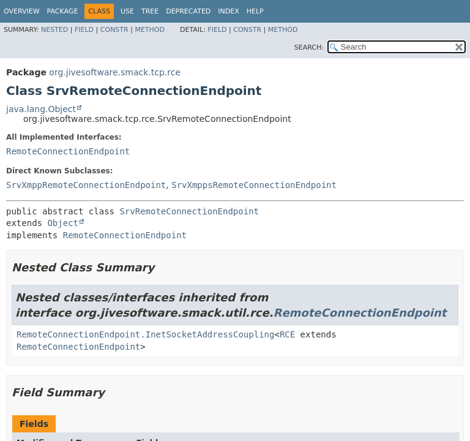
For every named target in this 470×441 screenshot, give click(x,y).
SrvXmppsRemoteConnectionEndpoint (254, 185)
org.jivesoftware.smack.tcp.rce (115, 72)
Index (228, 11)
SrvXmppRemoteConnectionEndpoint (86, 185)
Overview (22, 11)
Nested (54, 30)
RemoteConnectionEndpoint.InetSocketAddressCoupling (145, 334)
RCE (287, 334)
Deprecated (188, 11)
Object (62, 223)
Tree (150, 11)
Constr (114, 30)
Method (150, 30)
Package (62, 11)
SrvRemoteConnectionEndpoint (189, 211)
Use (127, 11)
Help (255, 11)
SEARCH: (309, 47)
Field (84, 30)
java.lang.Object (41, 109)
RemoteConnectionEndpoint (68, 151)
